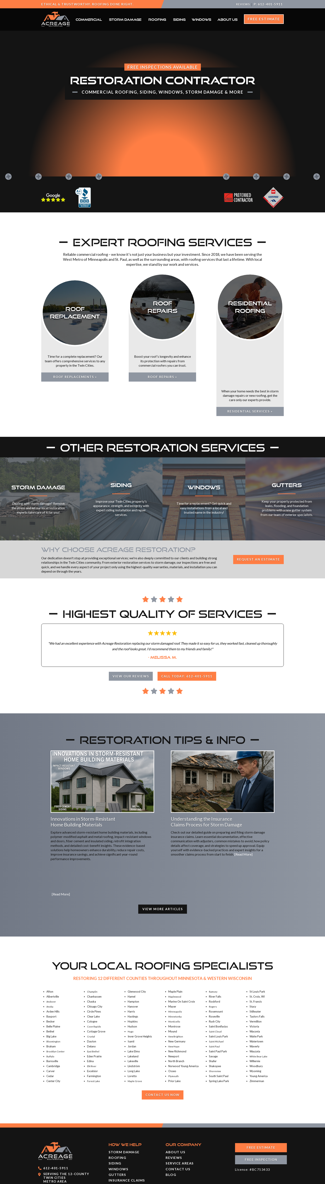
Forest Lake (94, 1042)
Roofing (157, 19)
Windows (201, 19)
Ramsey (213, 953)
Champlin (92, 953)
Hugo (131, 993)
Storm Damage (125, 19)
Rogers (213, 968)
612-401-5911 (55, 1130)
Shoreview (215, 1033)
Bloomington (54, 1003)
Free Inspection (261, 1123)
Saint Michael (217, 1003)
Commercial (89, 19)
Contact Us (178, 1131)
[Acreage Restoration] (55, 25)
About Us (227, 19)
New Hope (174, 1008)
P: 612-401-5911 (268, 4)
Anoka (50, 968)
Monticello (174, 983)
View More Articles (162, 870)
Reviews (242, 4)
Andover (51, 963)
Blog (171, 1137)
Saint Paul (215, 1008)
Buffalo (50, 1018)
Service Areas (180, 1125)
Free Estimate (264, 19)
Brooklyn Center (56, 1013)
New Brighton (176, 998)
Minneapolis (175, 973)
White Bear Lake (259, 1018)
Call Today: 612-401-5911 (189, 637)
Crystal (91, 998)
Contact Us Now (162, 1057)
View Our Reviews (128, 637)
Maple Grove (136, 1042)
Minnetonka (175, 978)
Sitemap (247, 1178)
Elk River (92, 1028)
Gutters (117, 1137)
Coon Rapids (95, 988)
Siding (179, 19)
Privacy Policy (273, 1178)
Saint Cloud (216, 993)
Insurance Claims (127, 1142)
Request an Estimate (256, 520)
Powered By (133, 1178)
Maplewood (175, 958)
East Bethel (94, 1013)
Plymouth (174, 1038)
